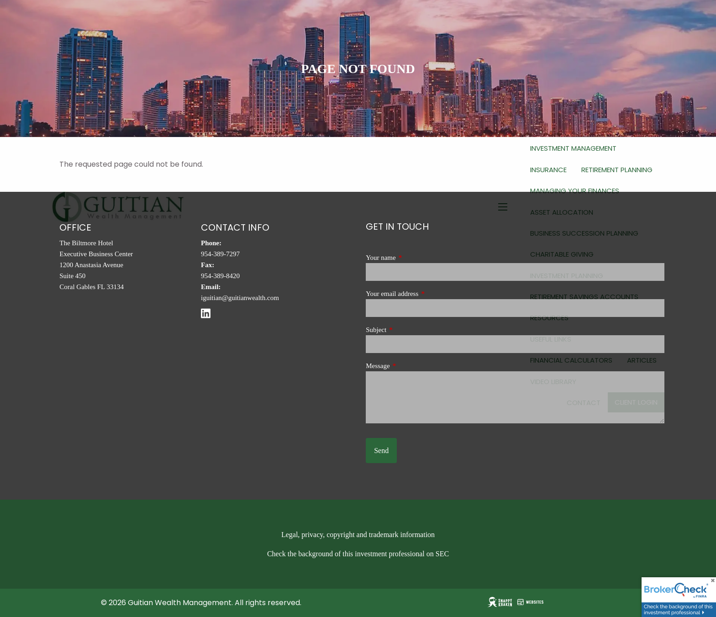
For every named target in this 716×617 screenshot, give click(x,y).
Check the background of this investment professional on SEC (358, 554)
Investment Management (573, 148)
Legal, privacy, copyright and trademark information (358, 534)
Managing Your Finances (574, 190)
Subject (406, 329)
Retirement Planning (617, 169)
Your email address (422, 293)
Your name (411, 257)
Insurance (548, 169)
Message (408, 365)
